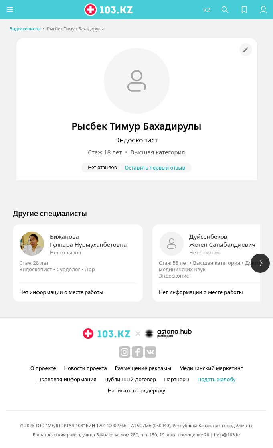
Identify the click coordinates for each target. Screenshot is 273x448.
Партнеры (177, 379)
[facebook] (137, 352)
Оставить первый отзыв (155, 167)
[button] (10, 9)
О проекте (43, 368)
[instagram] (124, 352)
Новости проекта (85, 368)
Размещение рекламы (143, 368)
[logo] (109, 9)
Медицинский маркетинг (211, 368)
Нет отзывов (65, 252)
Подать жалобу (217, 379)
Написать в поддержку (136, 390)
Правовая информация (67, 379)
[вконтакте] (150, 352)
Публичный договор (130, 379)
